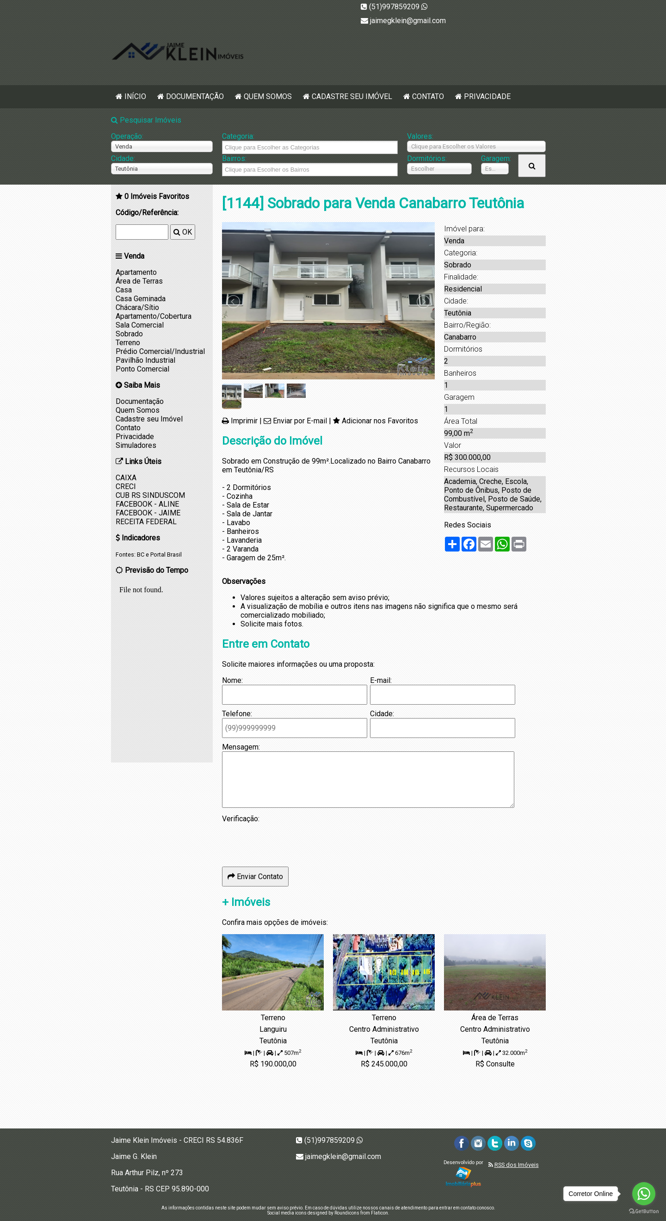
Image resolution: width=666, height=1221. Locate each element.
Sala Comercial (140, 325)
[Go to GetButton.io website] (644, 1212)
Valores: (420, 136)
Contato (428, 96)
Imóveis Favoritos (156, 196)
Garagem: (495, 158)
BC (140, 554)
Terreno (128, 342)
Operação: (127, 136)
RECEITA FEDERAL (146, 521)
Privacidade (487, 96)
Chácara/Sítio (137, 307)
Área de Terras (139, 281)
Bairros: (234, 158)
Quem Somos (268, 96)
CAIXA (126, 477)
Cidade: (123, 158)
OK (182, 232)
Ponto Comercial (142, 369)
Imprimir (244, 420)
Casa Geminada (141, 298)
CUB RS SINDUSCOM (150, 495)
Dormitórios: (427, 158)
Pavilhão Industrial (145, 360)
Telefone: (237, 713)
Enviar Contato (255, 876)
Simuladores (136, 445)
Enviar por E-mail (300, 420)
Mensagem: (241, 747)
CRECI (126, 486)
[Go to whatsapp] (643, 1193)
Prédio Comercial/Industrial (160, 351)
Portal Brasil (166, 554)
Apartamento (136, 272)
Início (135, 96)
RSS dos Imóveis (516, 1164)
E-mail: (381, 680)
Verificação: (240, 818)
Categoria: (238, 136)
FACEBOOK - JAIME (148, 512)
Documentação (195, 96)
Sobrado (129, 333)
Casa (124, 289)
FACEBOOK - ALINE (147, 504)
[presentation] (292, 841)
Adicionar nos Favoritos (380, 420)
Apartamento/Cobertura (153, 316)
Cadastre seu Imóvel (352, 96)
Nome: (232, 680)
